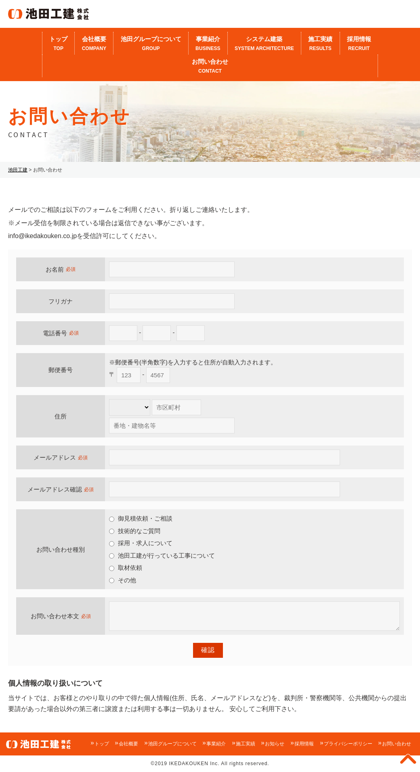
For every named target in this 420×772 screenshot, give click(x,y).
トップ (58, 44)
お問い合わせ (210, 66)
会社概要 (94, 44)
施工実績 (320, 44)
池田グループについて (151, 44)
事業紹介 (208, 44)
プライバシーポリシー (348, 744)
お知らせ (274, 744)
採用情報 (359, 44)
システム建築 (264, 44)
